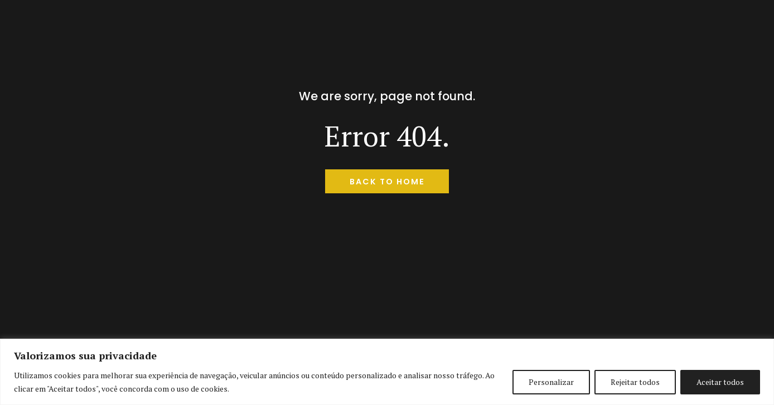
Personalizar (551, 382)
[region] (387, 372)
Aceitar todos (720, 382)
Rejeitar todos (635, 382)
